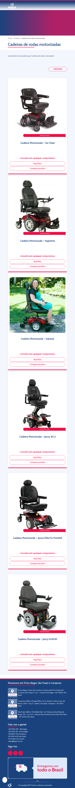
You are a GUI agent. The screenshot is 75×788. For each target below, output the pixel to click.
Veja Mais (37, 163)
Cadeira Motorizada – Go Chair (37, 142)
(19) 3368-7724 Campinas (17, 734)
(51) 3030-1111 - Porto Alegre (18, 731)
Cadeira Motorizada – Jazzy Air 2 (37, 436)
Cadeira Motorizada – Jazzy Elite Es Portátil (37, 537)
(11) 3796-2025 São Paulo (17, 736)
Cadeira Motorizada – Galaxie (37, 338)
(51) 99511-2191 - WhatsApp (17, 729)
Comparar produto (37, 168)
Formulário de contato (16, 739)
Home (10, 38)
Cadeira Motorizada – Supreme (37, 240)
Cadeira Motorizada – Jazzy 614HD (37, 639)
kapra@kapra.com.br (15, 741)
